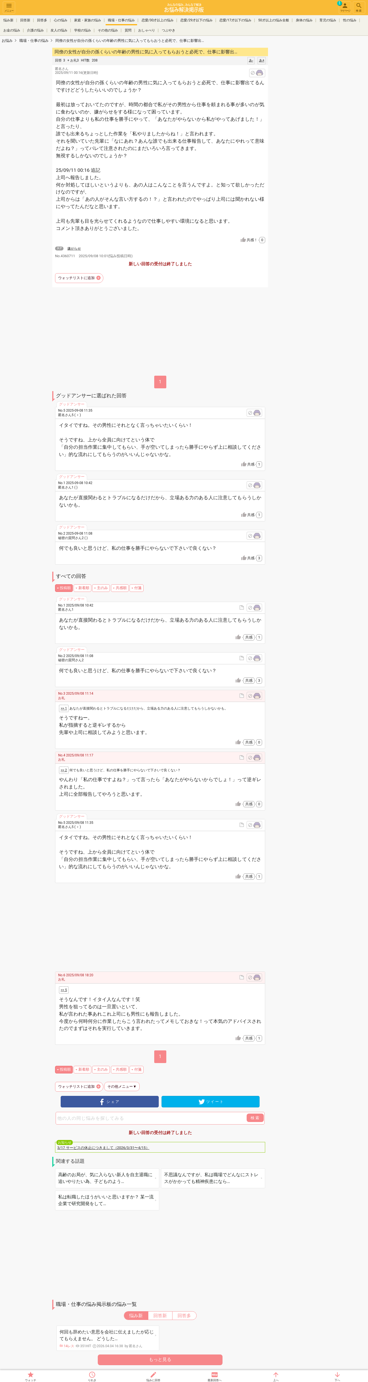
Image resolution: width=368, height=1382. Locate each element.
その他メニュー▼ (122, 1086)
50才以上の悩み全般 (273, 20)
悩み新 (8, 20)
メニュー (8, 7)
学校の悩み (82, 30)
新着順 (83, 588)
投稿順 (65, 588)
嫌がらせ (74, 248)
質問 (128, 30)
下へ (337, 1380)
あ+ (261, 60)
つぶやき (168, 30)
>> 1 (64, 708)
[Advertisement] (307, 131)
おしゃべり (146, 30)
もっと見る (160, 1359)
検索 (359, 7)
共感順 (121, 588)
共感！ (256, 240)
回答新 (25, 20)
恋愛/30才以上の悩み (158, 20)
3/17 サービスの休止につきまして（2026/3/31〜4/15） (103, 1148)
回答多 (42, 20)
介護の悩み (35, 30)
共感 (254, 464)
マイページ (344, 6)
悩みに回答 (153, 1380)
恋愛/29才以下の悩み (196, 20)
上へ (276, 1380)
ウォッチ (30, 1380)
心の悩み (60, 20)
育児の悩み (327, 20)
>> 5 (64, 990)
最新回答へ (215, 1380)
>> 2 (64, 770)
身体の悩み (304, 20)
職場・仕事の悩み (121, 20)
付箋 (138, 588)
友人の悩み (59, 30)
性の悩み (349, 20)
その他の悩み (108, 30)
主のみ (102, 588)
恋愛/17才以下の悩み (235, 20)
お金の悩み (11, 30)
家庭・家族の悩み (87, 20)
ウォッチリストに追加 (76, 278)
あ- (251, 60)
